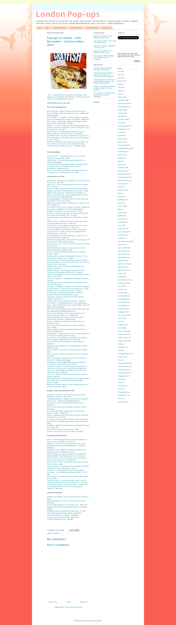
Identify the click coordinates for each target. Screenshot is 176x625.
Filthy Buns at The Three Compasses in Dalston (64, 260)
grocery (121, 164)
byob (120, 84)
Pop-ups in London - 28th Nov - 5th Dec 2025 (104, 47)
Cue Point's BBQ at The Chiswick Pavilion (62, 229)
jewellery (121, 190)
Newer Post (53, 602)
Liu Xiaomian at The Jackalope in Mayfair (62, 301)
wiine (120, 398)
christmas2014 (123, 107)
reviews (121, 289)
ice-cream (121, 183)
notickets (121, 235)
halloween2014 (123, 177)
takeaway (121, 347)
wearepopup (122, 392)
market (120, 212)
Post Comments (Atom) (73, 607)
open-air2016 (123, 248)
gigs (119, 161)
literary (121, 196)
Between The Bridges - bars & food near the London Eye (68, 497)
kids (119, 193)
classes (120, 113)
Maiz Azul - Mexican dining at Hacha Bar (62, 309)
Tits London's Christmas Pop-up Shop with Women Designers (104, 94)
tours (120, 360)
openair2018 (122, 257)
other (120, 273)
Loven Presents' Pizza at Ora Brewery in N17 (63, 419)
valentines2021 (123, 373)
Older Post (84, 602)
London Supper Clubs (59, 28)
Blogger (99, 621)
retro (120, 286)
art (119, 71)
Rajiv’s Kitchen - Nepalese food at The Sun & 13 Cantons (67, 354)
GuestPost (121, 167)
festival (121, 142)
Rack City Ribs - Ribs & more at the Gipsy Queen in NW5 (67, 350)
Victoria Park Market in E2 (56, 519)
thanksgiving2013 (124, 353)
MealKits (121, 216)
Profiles (121, 276)
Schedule (56, 533)
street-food (122, 331)
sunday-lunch (123, 334)
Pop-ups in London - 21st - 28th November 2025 (103, 51)
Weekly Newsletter (92, 28)
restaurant (122, 283)
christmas (121, 100)
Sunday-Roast (123, 337)
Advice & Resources (76, 28)
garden (120, 158)
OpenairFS (121, 260)
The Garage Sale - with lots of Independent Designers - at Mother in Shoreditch (105, 81)
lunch (120, 203)
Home (39, 28)
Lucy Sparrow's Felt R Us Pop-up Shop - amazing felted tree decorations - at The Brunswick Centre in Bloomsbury (67, 166)
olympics (121, 238)
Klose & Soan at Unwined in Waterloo (61, 293)
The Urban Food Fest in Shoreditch (60, 513)
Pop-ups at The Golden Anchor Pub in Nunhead (64, 346)
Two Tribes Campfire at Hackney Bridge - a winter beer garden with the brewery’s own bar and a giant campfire (67, 486)
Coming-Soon (123, 129)
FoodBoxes (122, 151)
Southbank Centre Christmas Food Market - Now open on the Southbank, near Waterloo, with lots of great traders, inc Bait (68, 97)
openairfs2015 (123, 264)
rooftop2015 (122, 296)
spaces (120, 318)
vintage (121, 386)
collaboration (123, 126)
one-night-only (123, 241)
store (120, 328)
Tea (119, 350)
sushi (120, 344)
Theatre (121, 357)
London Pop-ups (68, 14)
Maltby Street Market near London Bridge (62, 507)
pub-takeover (123, 280)
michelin (121, 222)
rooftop (121, 292)
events (120, 139)
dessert (120, 135)
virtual (120, 389)
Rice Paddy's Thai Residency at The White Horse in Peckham (104, 57)
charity (120, 97)
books (120, 78)
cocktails (121, 119)
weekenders (122, 395)
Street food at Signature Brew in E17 (60, 429)
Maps (47, 28)
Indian (120, 187)
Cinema (120, 110)
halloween (122, 171)
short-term (122, 315)
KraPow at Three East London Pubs (60, 295)
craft (120, 132)
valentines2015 (123, 366)
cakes (120, 91)
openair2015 (122, 251)
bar (119, 74)
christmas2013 (123, 103)
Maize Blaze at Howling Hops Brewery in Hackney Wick (67, 421)
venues (120, 379)
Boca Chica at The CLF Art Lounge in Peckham (64, 207)
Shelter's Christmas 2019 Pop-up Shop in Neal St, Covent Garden (105, 88)
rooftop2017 (122, 302)
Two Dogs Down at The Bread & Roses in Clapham (65, 378)
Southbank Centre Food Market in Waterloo (63, 511)
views (120, 382)
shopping (121, 312)
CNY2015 (121, 116)
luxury (120, 206)
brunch (120, 81)
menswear (121, 219)
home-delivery (123, 180)
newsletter (122, 228)
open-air (121, 244)
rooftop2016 (122, 299)
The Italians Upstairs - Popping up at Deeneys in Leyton (67, 278)
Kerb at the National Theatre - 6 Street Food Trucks (66, 501)
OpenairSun (122, 267)
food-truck (122, 145)
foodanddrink (123, 148)
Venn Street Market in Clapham (58, 515)
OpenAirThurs (123, 270)
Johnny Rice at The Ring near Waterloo (61, 291)
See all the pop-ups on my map (58, 103)
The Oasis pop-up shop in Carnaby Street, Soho (103, 69)
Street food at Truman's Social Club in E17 (62, 431)
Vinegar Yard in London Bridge (58, 517)
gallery (120, 155)
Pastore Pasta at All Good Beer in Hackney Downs (65, 341)
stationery (122, 325)
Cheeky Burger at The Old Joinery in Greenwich (64, 217)
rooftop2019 (122, 305)
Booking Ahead (106, 28)
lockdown (121, 200)
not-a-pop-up (123, 232)
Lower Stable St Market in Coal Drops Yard (62, 505)
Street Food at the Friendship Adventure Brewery (65, 403)
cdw (119, 94)
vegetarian (122, 376)
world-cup (122, 402)
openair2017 (122, 254)
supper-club (122, 341)
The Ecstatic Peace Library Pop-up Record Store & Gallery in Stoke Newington (104, 74)
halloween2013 (123, 174)
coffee (120, 123)
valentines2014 (123, 363)
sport (120, 321)
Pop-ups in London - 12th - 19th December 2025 (103, 37)
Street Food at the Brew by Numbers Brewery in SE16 (66, 407)
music (120, 225)
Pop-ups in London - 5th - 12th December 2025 (105, 42)
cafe (119, 87)
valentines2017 (123, 370)
